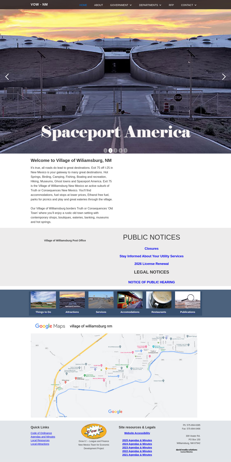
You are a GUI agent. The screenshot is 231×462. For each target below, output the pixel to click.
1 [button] (105, 150)
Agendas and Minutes (43, 436)
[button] (7, 77)
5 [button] (125, 150)
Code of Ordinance (41, 433)
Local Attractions (40, 443)
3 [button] (115, 150)
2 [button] (110, 150)
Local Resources (40, 440)
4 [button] (120, 150)
